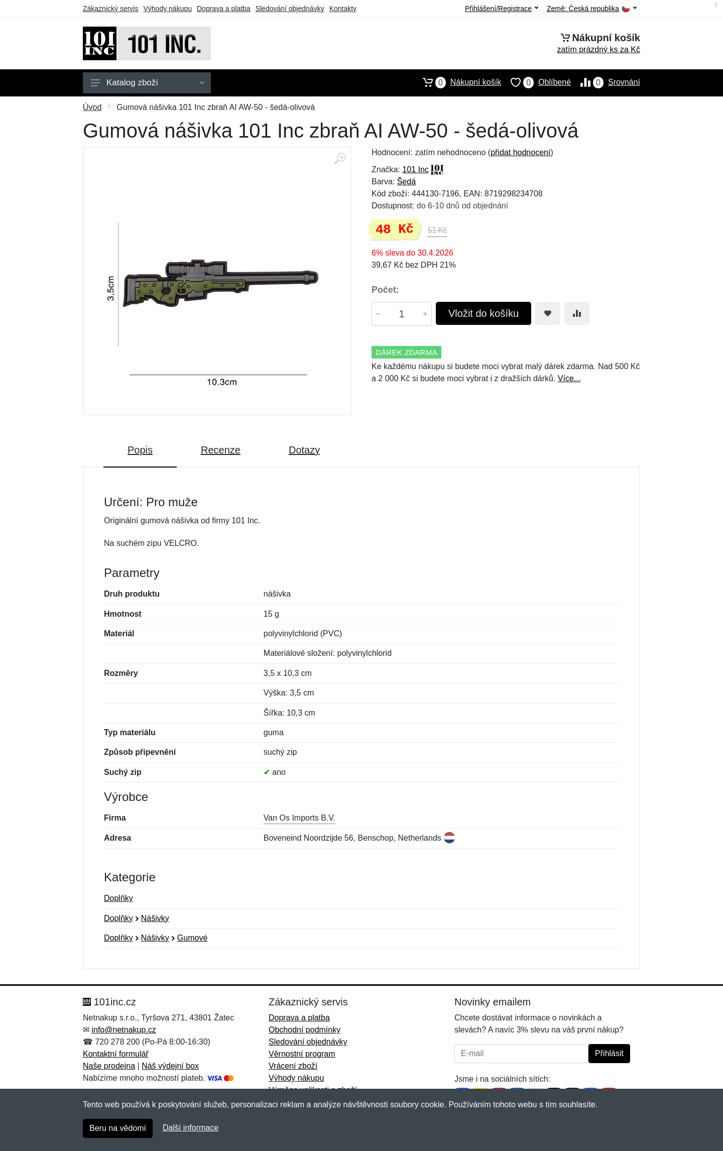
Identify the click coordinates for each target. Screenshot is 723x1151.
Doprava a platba (224, 9)
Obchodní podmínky (304, 1029)
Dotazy (304, 449)
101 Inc (415, 169)
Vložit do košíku (483, 313)
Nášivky (155, 918)
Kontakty (342, 9)
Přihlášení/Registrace (501, 8)
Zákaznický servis (110, 9)
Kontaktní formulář (116, 1054)
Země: (592, 9)
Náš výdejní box (170, 1066)
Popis (140, 449)
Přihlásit (609, 1053)
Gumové (192, 938)
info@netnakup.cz (123, 1029)
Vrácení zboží (293, 1066)
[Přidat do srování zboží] (576, 313)
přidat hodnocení (520, 152)
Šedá (406, 181)
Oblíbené (536, 82)
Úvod (92, 107)
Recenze (220, 449)
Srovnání (605, 82)
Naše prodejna (109, 1066)
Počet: (385, 290)
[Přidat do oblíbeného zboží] (547, 313)
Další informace (190, 1127)
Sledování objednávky (290, 9)
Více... (569, 378)
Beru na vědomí (117, 1128)
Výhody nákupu (167, 9)
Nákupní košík (457, 82)
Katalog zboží (147, 82)
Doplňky (118, 898)
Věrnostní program (302, 1054)
